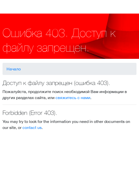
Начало (14, 69)
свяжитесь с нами (72, 97)
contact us (32, 127)
